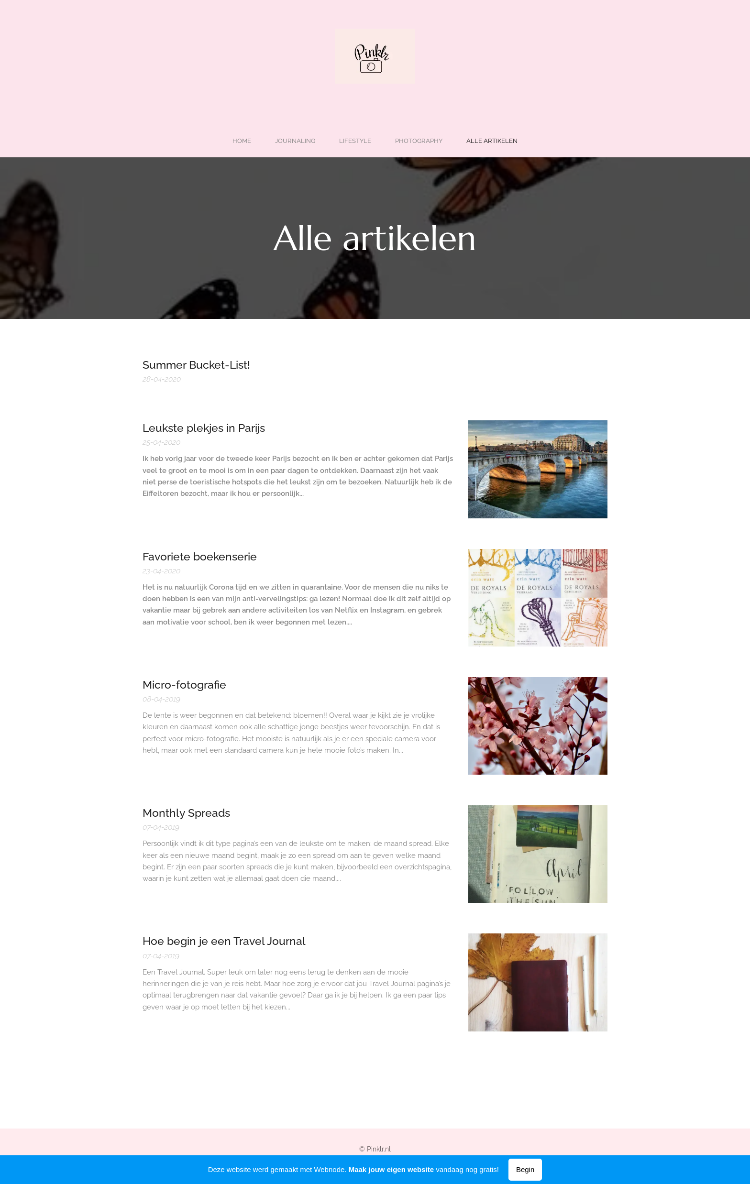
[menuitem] (333, 141)
